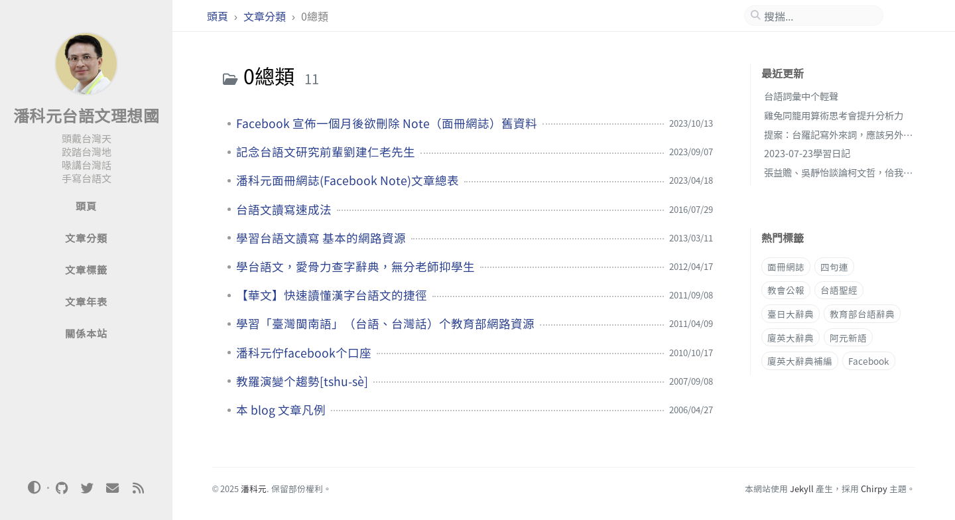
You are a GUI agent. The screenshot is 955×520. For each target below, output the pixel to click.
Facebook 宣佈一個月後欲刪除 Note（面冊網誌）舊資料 (386, 123)
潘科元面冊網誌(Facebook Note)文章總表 (347, 180)
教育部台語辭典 (862, 313)
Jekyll (802, 488)
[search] (819, 16)
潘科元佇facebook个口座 (303, 353)
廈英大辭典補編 (799, 360)
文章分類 (265, 16)
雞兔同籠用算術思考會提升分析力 (833, 115)
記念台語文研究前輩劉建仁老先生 (325, 152)
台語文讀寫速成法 (284, 210)
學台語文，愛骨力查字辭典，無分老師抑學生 (355, 267)
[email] (112, 488)
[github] (61, 488)
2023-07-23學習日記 (807, 153)
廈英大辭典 (790, 337)
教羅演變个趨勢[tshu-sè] (302, 381)
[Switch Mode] (34, 487)
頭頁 (219, 16)
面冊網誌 (785, 266)
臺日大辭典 (790, 313)
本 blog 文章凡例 (281, 410)
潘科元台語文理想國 (86, 115)
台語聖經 (839, 289)
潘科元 (254, 488)
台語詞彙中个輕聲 (801, 96)
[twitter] (86, 488)
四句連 (834, 266)
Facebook (868, 360)
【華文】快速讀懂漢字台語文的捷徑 (331, 295)
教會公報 (785, 289)
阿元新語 (848, 337)
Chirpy (874, 488)
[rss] (138, 488)
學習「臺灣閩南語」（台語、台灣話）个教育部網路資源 (385, 324)
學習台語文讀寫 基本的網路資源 (321, 238)
